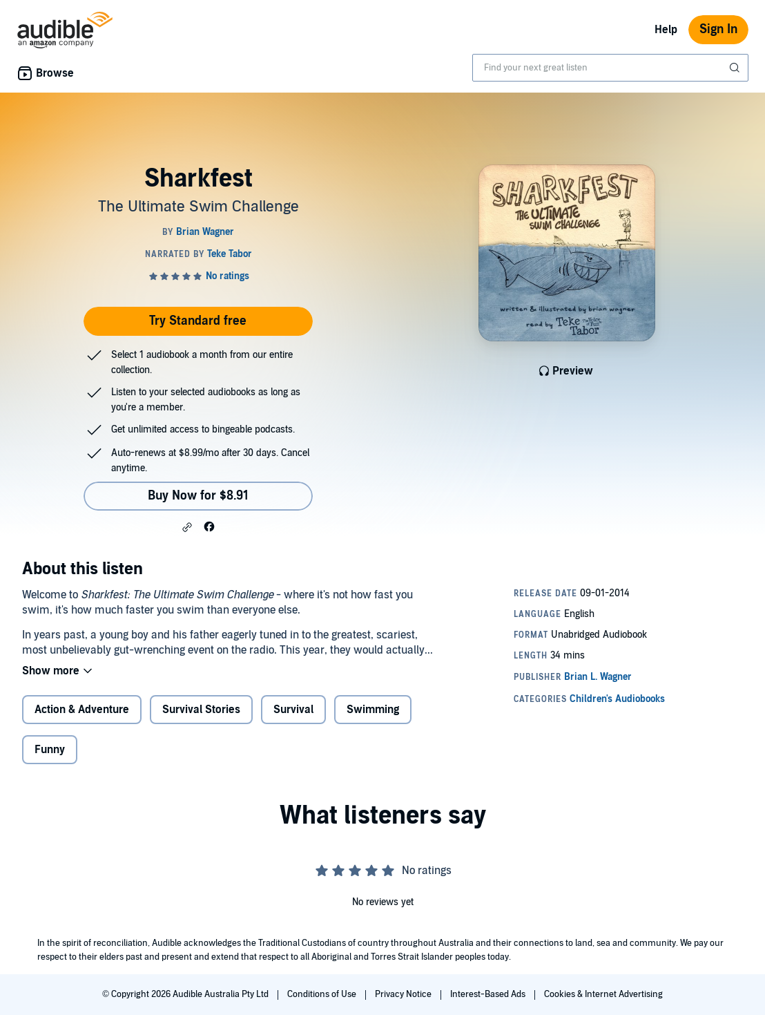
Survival (293, 710)
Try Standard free (197, 321)
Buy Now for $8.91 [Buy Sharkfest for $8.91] (198, 495)
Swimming (373, 710)
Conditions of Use (322, 994)
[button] (187, 527)
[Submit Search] (736, 68)
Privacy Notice (404, 994)
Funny (50, 750)
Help (666, 30)
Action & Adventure (82, 710)
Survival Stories (201, 710)
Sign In (718, 29)
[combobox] (610, 68)
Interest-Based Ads (488, 994)
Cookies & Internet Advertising (603, 994)
